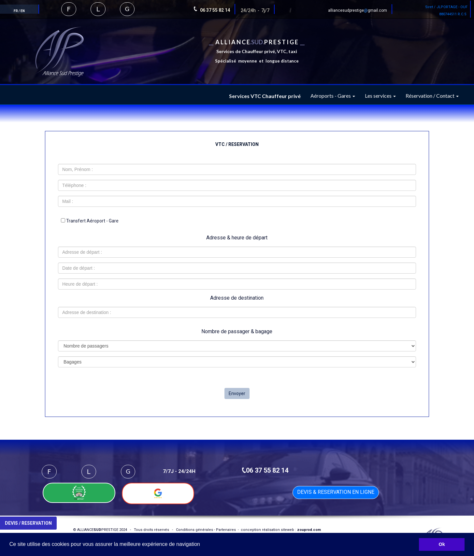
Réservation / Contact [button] (432, 96)
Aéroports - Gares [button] (332, 96)
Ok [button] (442, 544)
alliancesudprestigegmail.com (357, 10)
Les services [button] (380, 96)
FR (16, 11)
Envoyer (237, 393)
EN (23, 11)
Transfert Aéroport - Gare (90, 220)
